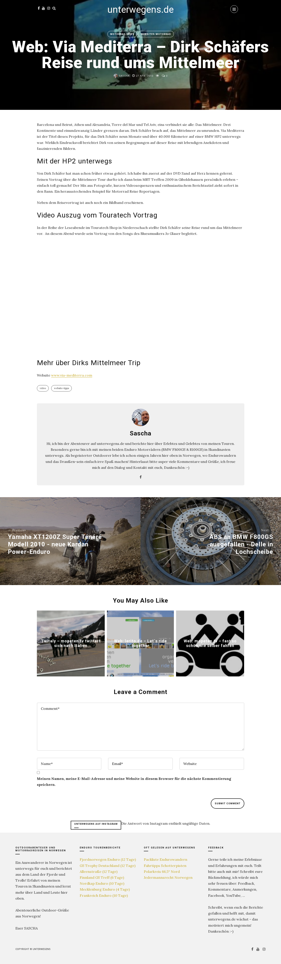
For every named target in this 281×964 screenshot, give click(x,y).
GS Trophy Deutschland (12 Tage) (107, 865)
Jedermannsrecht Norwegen (168, 877)
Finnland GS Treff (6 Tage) (102, 877)
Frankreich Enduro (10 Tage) (104, 895)
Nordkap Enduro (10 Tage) (102, 883)
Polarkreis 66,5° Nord (162, 871)
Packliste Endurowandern (165, 859)
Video (43, 388)
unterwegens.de (140, 9)
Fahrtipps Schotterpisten (165, 865)
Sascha (121, 75)
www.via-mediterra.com (71, 375)
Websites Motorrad (156, 34)
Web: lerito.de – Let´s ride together (140, 643)
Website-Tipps (61, 388)
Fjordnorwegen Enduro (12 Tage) (108, 859)
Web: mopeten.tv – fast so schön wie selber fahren (210, 643)
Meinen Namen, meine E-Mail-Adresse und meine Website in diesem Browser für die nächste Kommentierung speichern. (134, 781)
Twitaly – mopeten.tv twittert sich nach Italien (71, 643)
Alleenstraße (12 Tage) (98, 871)
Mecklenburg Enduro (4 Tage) (105, 889)
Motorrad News (122, 34)
